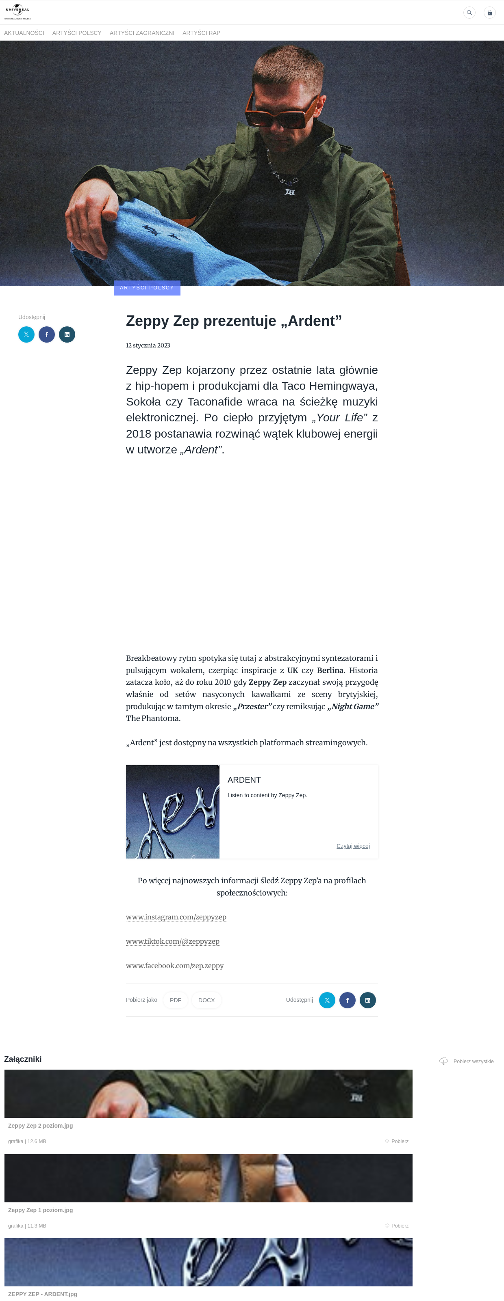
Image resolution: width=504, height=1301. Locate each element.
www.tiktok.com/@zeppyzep (177, 893)
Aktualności (24, 33)
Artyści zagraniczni (142, 33)
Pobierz (107, 1094)
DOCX (206, 953)
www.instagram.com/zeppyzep (181, 869)
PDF (175, 953)
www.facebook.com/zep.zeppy (179, 918)
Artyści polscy (77, 33)
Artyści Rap (201, 33)
